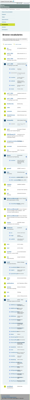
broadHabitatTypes (14, 267)
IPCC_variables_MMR (14, 180)
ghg (8, 172)
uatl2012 (13, 239)
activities (13, 69)
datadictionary (11, 115)
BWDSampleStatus (14, 311)
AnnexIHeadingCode (14, 203)
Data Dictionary (12, 9)
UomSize (13, 356)
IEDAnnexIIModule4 (12, 215)
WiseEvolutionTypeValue (14, 377)
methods (13, 81)
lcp (8, 257)
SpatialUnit (13, 347)
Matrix (12, 334)
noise (8, 278)
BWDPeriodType (14, 308)
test (8, 292)
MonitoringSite (14, 337)
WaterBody (13, 359)
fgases (9, 155)
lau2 (8, 248)
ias (8, 189)
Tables (3, 17)
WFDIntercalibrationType (14, 362)
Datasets (4, 14)
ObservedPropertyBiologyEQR (14, 342)
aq (7, 48)
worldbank (10, 386)
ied (8, 193)
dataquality (10, 120)
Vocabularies (5, 24)
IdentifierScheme (14, 331)
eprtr (8, 129)
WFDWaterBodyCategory (14, 373)
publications (10, 283)
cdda (8, 107)
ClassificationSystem (14, 319)
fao (8, 150)
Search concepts (18, 44)
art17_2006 (10, 64)
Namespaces (5, 29)
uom (8, 296)
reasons (13, 85)
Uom (12, 349)
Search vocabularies (8, 44)
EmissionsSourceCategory (14, 328)
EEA (8, 1)
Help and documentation (7, 12)
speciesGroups (14, 273)
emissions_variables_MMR (14, 177)
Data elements (5, 19)
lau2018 (9, 251)
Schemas (4, 22)
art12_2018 (10, 58)
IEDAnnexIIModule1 (12, 198)
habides (9, 184)
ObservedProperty (14, 339)
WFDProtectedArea (14, 366)
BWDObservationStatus (14, 304)
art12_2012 (10, 53)
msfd (8, 262)
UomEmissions (14, 352)
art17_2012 (10, 93)
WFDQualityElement (14, 370)
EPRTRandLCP (11, 134)
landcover (10, 227)
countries (13, 77)
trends (12, 89)
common (9, 111)
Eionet (7, 9)
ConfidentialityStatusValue (14, 323)
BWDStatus (13, 316)
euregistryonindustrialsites (12, 141)
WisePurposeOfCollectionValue (14, 380)
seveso (9, 287)
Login (19, 3)
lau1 (8, 244)
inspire (9, 222)
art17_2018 (10, 98)
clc (11, 232)
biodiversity (10, 103)
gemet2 (9, 168)
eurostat (9, 146)
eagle (12, 235)
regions (12, 270)
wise (8, 299)
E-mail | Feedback (6, 395)
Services (4, 27)
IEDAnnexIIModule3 (12, 209)
